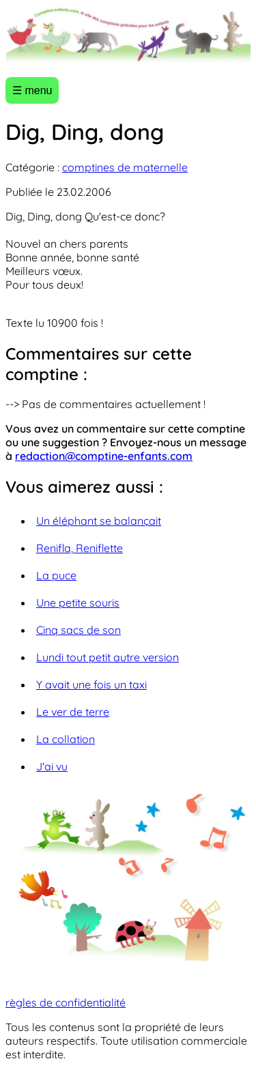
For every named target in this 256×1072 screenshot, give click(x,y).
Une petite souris (77, 602)
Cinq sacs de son (78, 630)
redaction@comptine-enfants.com (104, 456)
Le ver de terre (72, 712)
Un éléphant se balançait (98, 520)
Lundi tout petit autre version (107, 657)
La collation (65, 739)
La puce (56, 575)
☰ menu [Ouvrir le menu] (32, 90)
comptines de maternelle (125, 167)
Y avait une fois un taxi (91, 684)
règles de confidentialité (65, 1002)
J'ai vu (52, 766)
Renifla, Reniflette (79, 548)
